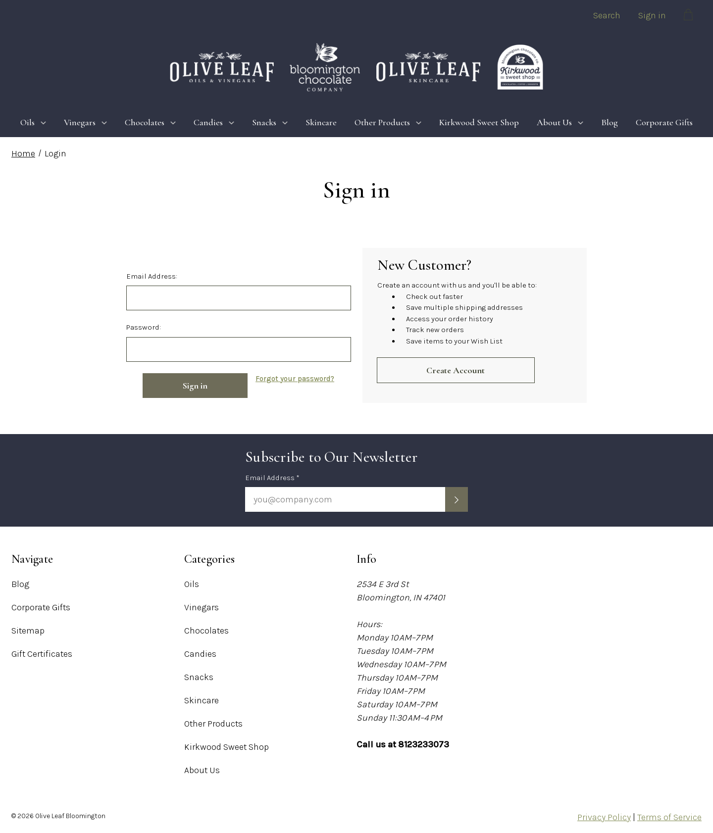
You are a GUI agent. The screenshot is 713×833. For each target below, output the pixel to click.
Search (606, 15)
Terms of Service (669, 817)
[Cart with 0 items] (688, 16)
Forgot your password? (294, 378)
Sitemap (28, 630)
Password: (143, 327)
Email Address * (272, 477)
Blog (609, 122)
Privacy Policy (604, 817)
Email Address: (151, 276)
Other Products (388, 122)
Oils (33, 122)
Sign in (652, 15)
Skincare (321, 122)
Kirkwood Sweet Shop (479, 122)
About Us (560, 122)
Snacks (270, 122)
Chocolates (150, 122)
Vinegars (85, 122)
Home (23, 153)
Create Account (455, 370)
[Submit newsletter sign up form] (456, 499)
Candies (214, 122)
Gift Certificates (41, 653)
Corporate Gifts (664, 122)
